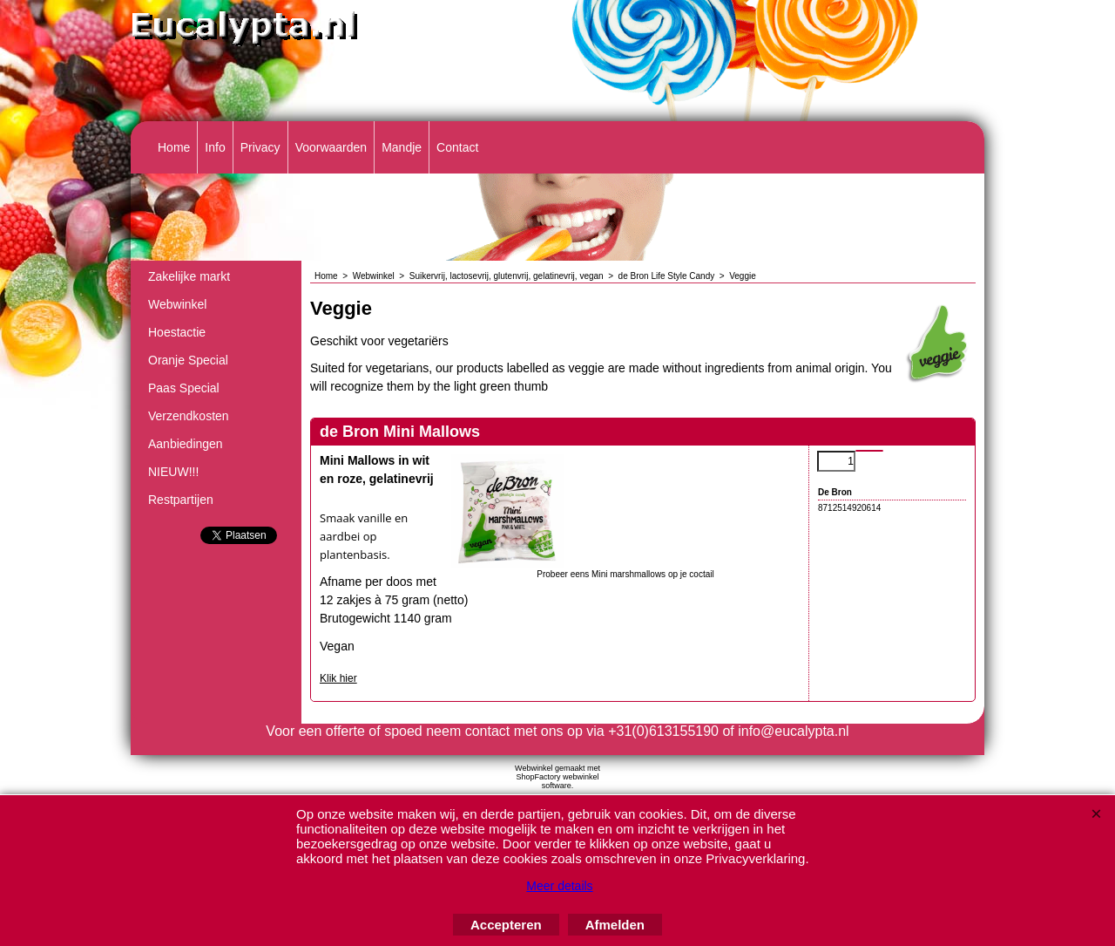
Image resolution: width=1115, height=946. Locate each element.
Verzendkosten (188, 416)
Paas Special (184, 388)
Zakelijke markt (189, 276)
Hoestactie (177, 332)
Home (174, 147)
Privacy (260, 147)
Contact (457, 147)
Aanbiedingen (185, 444)
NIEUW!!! (173, 472)
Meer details (559, 886)
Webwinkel (177, 304)
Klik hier (338, 678)
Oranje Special (188, 360)
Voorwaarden (331, 147)
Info (215, 147)
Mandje (402, 147)
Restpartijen (180, 500)
